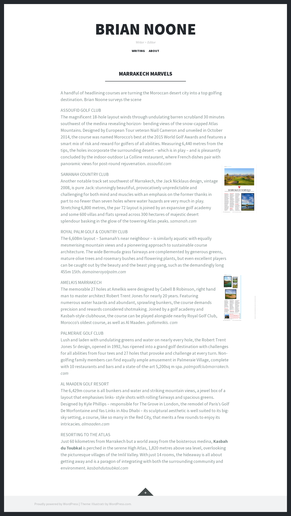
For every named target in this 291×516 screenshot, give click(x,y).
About (154, 51)
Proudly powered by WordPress (56, 504)
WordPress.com (120, 504)
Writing (138, 51)
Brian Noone (145, 29)
